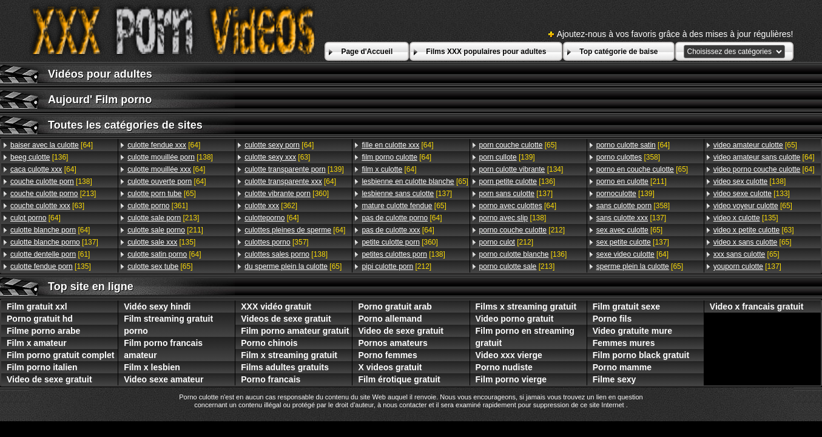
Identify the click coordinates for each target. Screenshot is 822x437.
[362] (270, 206)
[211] (165, 230)
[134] (521, 169)
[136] (39, 157)
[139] (293, 169)
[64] (51, 145)
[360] (286, 193)
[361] (157, 206)
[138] (51, 181)
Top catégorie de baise (618, 51)
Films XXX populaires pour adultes (486, 51)
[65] (161, 193)
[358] (628, 157)
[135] (50, 266)
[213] (53, 193)
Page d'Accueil (366, 51)
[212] (396, 266)
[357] (276, 242)
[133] (751, 193)
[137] (54, 242)
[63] (47, 206)
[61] (50, 254)
